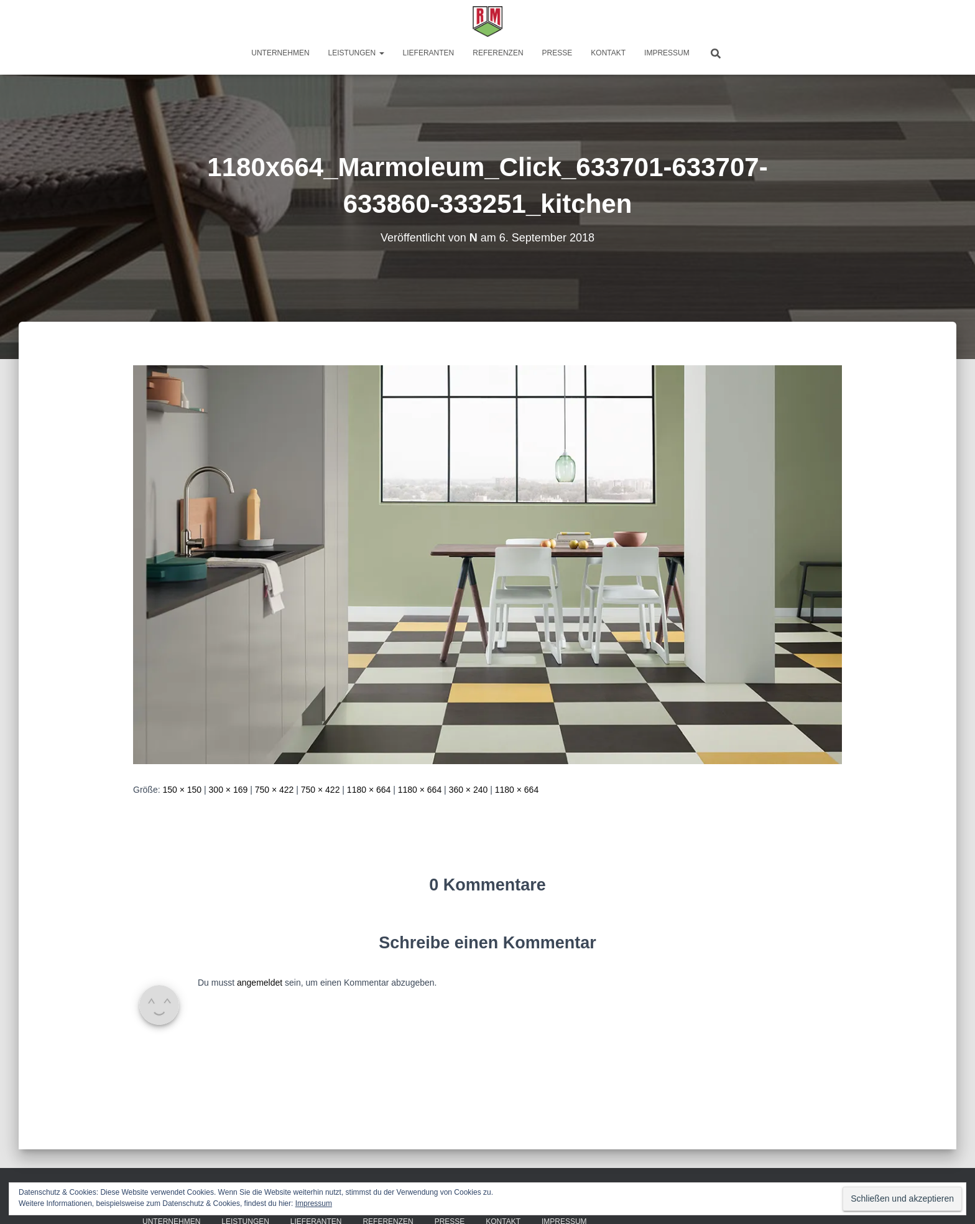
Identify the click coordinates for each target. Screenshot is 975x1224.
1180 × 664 (368, 790)
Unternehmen (280, 53)
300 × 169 (228, 790)
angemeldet (259, 983)
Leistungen (356, 53)
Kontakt (608, 53)
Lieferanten (429, 53)
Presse (557, 53)
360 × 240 (468, 790)
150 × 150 (181, 790)
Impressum (667, 53)
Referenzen (498, 53)
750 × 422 (274, 790)
